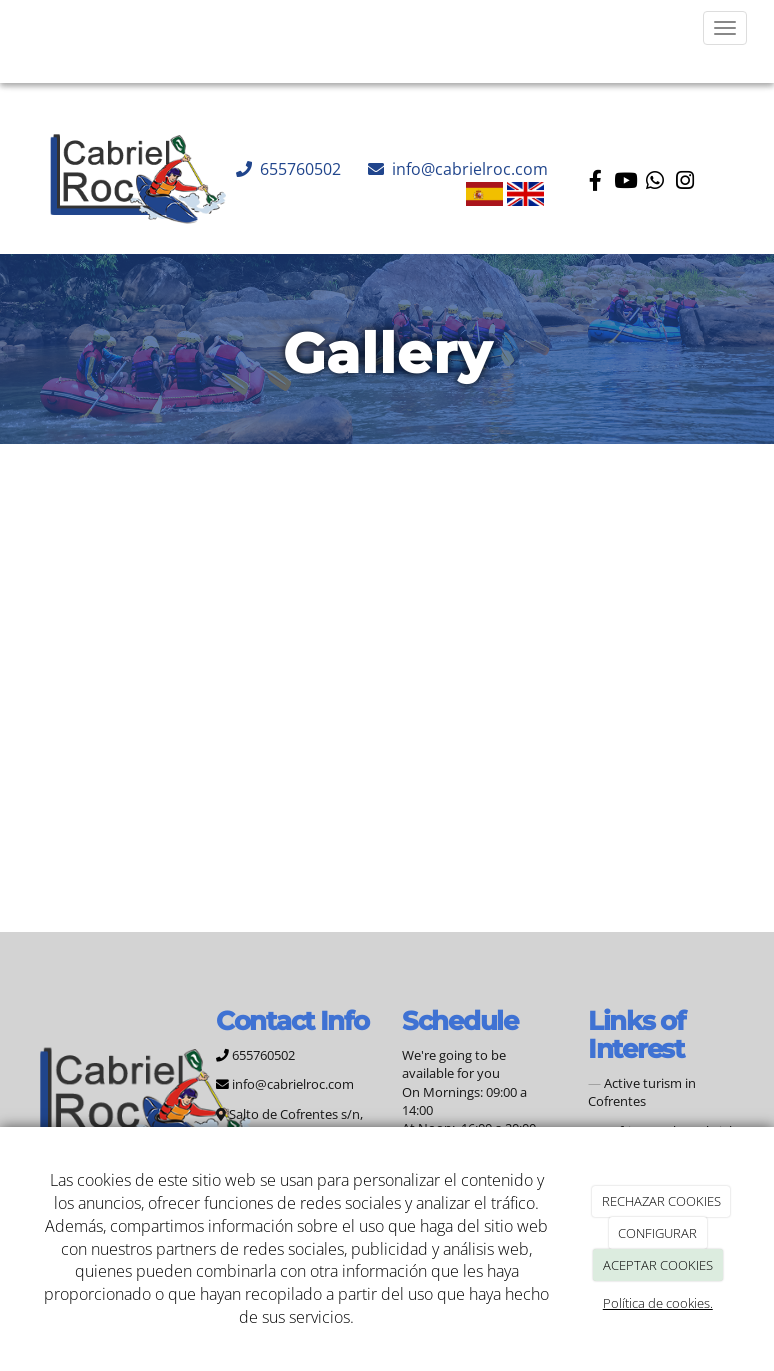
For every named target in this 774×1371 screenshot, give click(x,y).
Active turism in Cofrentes (642, 1092)
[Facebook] (595, 182)
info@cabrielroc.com (468, 169)
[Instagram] (685, 182)
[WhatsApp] (655, 182)
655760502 (298, 169)
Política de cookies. (658, 1303)
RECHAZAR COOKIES (661, 1201)
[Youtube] (625, 182)
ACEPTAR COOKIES (658, 1265)
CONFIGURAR (657, 1233)
